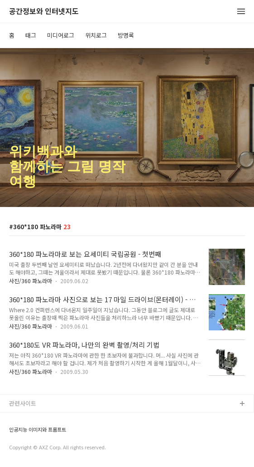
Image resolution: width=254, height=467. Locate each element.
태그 (30, 35)
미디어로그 (60, 35)
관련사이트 (22, 403)
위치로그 (96, 35)
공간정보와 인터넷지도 (44, 11)
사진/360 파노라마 (30, 281)
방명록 (126, 35)
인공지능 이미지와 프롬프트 (37, 430)
